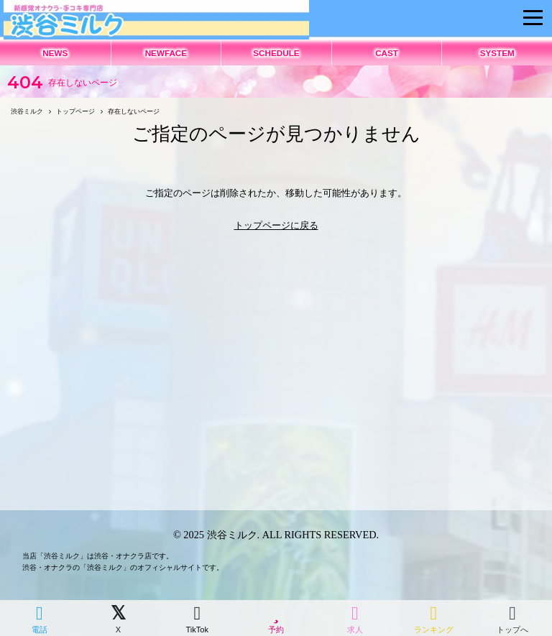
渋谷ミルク (232, 534)
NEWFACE (166, 52)
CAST (386, 52)
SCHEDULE (276, 52)
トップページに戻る (276, 225)
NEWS (55, 52)
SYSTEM (497, 52)
